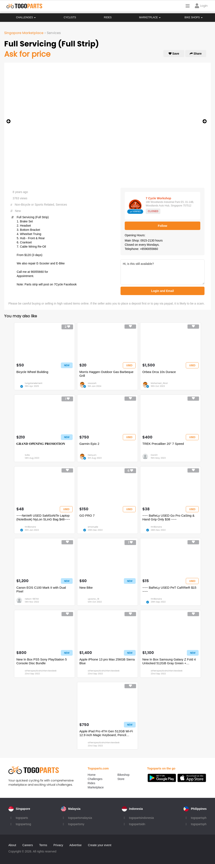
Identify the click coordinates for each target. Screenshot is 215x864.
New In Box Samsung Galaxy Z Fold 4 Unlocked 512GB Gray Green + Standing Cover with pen (169, 661)
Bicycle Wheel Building (32, 372)
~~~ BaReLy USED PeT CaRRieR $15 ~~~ (169, 589)
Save (174, 53)
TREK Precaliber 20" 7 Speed (163, 443)
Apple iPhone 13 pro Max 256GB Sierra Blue (107, 661)
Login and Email (162, 291)
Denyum (92, 455)
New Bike (86, 587)
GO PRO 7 (87, 515)
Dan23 (154, 455)
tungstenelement (33, 383)
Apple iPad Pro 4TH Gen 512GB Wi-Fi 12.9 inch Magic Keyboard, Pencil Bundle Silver (106, 733)
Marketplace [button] (150, 17)
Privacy (58, 845)
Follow (162, 225)
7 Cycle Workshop (158, 198)
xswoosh (92, 383)
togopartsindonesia (141, 817)
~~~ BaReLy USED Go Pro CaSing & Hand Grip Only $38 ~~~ (168, 517)
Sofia (27, 455)
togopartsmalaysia (80, 817)
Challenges (26, 17)
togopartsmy (76, 824)
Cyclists (70, 17)
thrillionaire (30, 526)
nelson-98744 (32, 598)
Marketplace (96, 787)
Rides (108, 17)
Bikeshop (123, 774)
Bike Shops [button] (194, 17)
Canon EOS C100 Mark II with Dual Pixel (41, 589)
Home (92, 774)
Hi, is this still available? (163, 272)
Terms (43, 845)
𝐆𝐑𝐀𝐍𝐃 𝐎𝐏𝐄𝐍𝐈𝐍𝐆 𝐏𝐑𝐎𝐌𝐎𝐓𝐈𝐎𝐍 (40, 443)
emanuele (93, 526)
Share (196, 53)
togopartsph (198, 817)
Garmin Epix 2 (89, 443)
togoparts (22, 817)
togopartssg (23, 824)
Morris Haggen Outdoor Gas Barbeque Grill (106, 373)
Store (120, 779)
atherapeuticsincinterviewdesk (40, 670)
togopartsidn (137, 824)
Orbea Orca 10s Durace (159, 372)
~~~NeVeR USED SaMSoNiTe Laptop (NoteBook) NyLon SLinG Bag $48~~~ (43, 517)
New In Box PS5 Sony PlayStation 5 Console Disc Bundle (41, 661)
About (12, 845)
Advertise (75, 845)
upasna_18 (93, 598)
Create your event (99, 845)
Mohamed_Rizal (159, 383)
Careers (27, 845)
